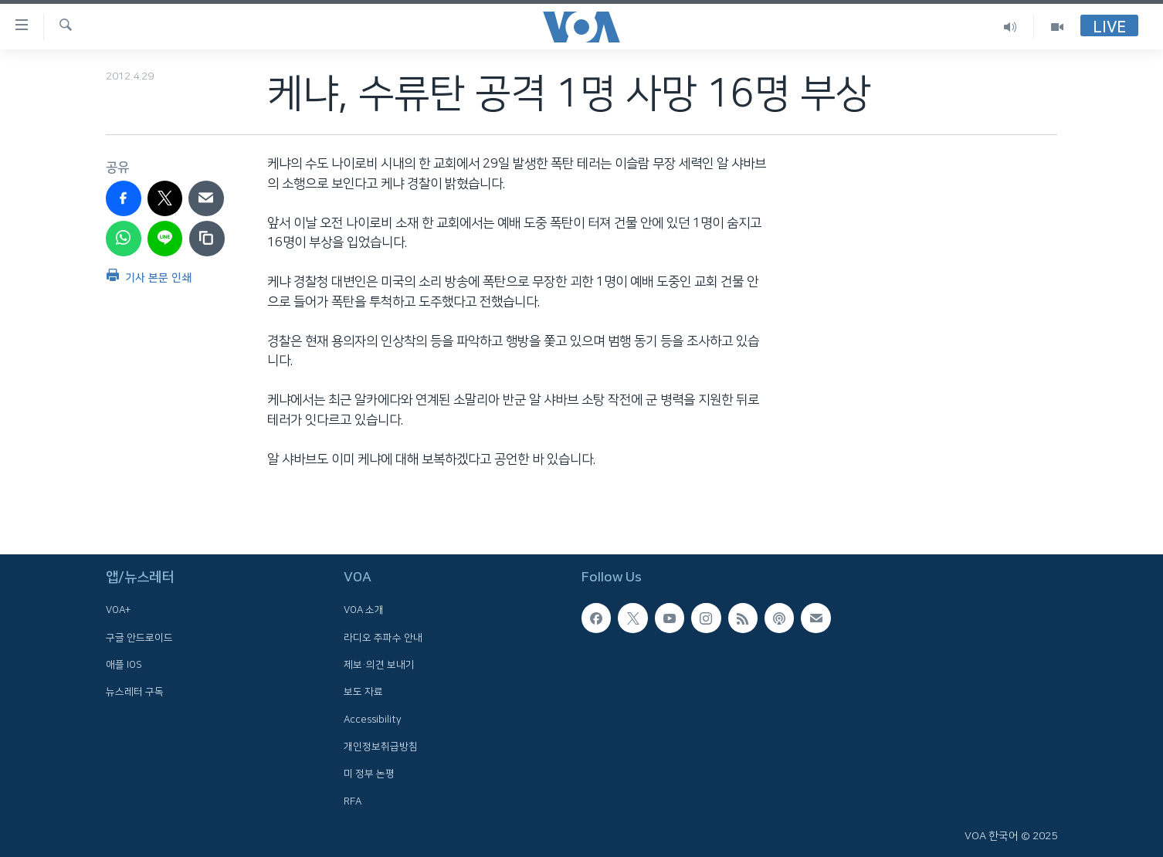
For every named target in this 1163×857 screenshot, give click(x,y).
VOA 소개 (364, 610)
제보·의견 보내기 (379, 664)
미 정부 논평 (369, 773)
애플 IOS (124, 664)
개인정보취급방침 (381, 746)
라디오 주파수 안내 (383, 637)
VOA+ (118, 610)
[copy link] (207, 238)
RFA (352, 800)
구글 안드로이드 (139, 637)
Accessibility (373, 718)
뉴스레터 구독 (135, 691)
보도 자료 (363, 691)
